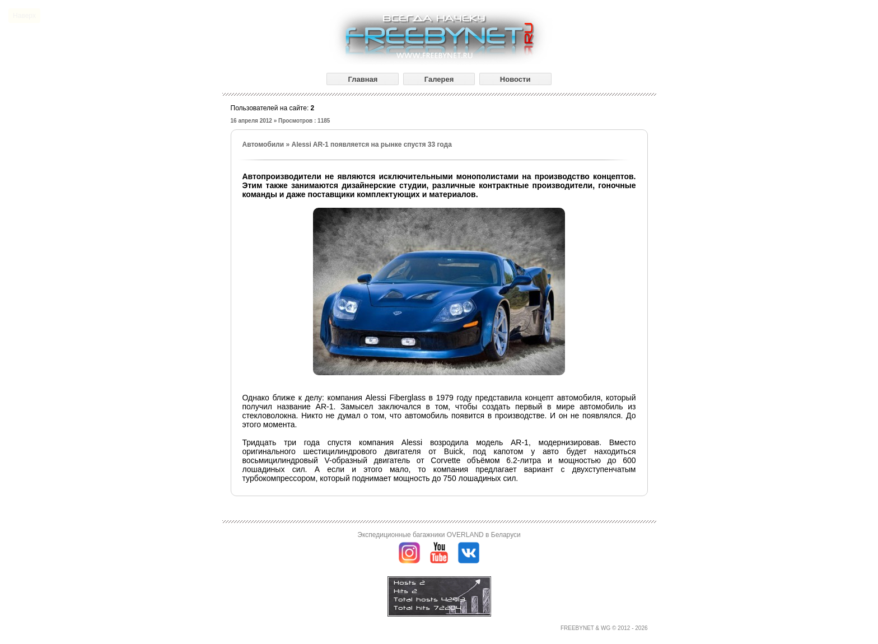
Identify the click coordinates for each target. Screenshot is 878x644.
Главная (362, 79)
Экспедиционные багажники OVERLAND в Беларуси (438, 535)
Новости (515, 79)
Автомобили (263, 144)
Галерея (439, 79)
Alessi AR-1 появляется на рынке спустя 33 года (371, 144)
